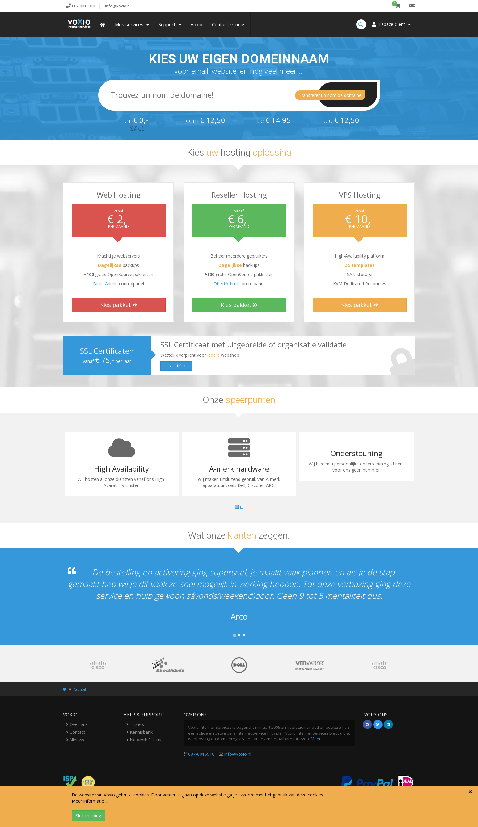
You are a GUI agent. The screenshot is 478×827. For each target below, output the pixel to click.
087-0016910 (201, 754)
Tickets (135, 724)
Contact (75, 732)
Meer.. (317, 738)
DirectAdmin (105, 284)
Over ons (77, 724)
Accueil (80, 689)
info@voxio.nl (237, 754)
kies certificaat (176, 365)
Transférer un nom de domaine (330, 95)
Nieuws (75, 740)
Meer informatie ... (90, 801)
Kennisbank (139, 732)
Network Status (143, 740)
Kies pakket (118, 305)
